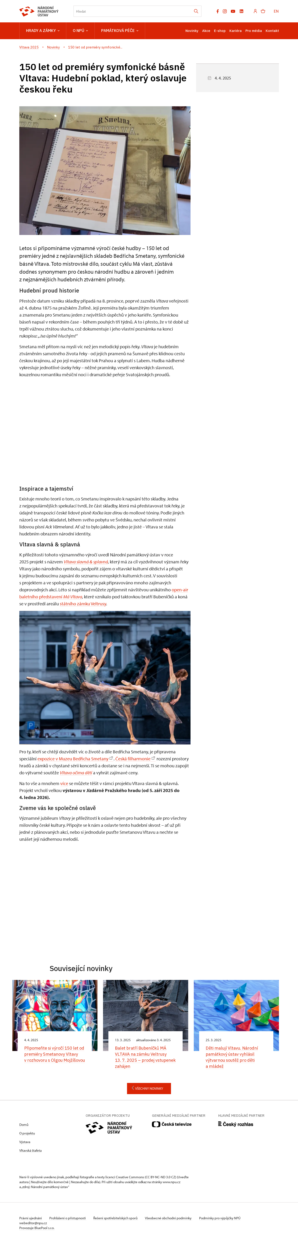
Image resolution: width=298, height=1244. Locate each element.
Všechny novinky (146, 1088)
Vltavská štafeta (30, 1151)
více (64, 783)
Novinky (191, 30)
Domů (23, 1125)
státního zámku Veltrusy (83, 603)
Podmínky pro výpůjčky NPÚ (222, 1218)
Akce (206, 30)
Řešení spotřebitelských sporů (117, 1218)
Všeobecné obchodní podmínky (170, 1218)
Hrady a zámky (43, 31)
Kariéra (235, 30)
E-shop (220, 30)
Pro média (253, 30)
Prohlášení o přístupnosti (68, 1218)
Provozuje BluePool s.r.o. (36, 1228)
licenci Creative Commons (124, 1177)
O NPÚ (80, 31)
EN (276, 11)
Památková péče (119, 31)
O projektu (27, 1134)
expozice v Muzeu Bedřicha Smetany (75, 759)
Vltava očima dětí (76, 772)
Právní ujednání (31, 1218)
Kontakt (272, 30)
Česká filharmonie (135, 759)
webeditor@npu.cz (33, 1223)
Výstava (24, 1142)
